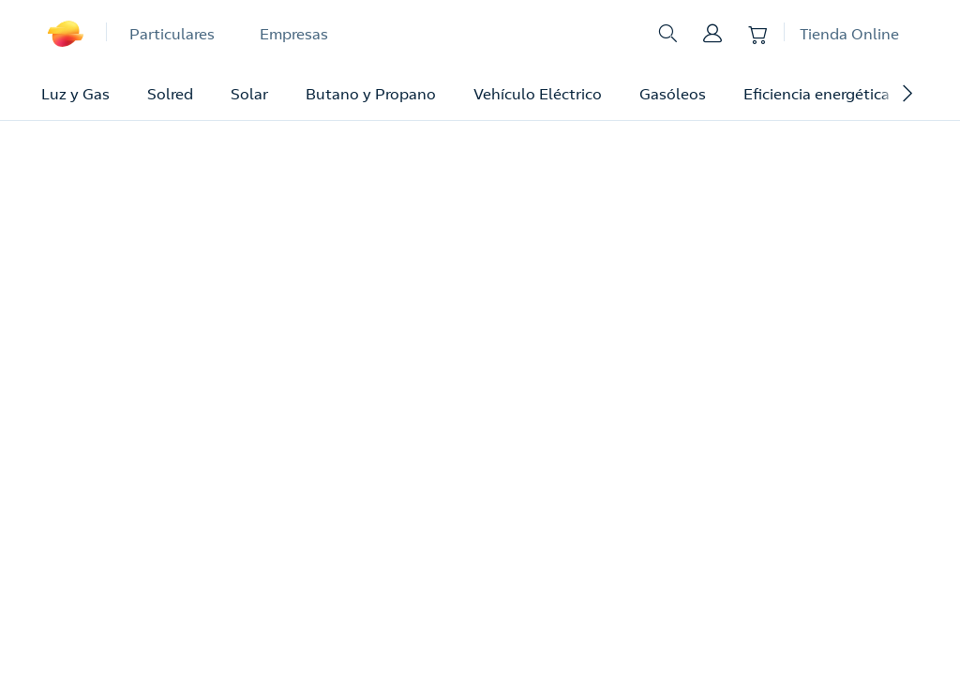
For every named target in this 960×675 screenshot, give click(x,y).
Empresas (294, 33)
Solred (170, 93)
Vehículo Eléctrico (537, 93)
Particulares (172, 33)
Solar (249, 93)
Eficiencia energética (816, 93)
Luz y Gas (75, 93)
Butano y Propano (371, 93)
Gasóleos (672, 93)
